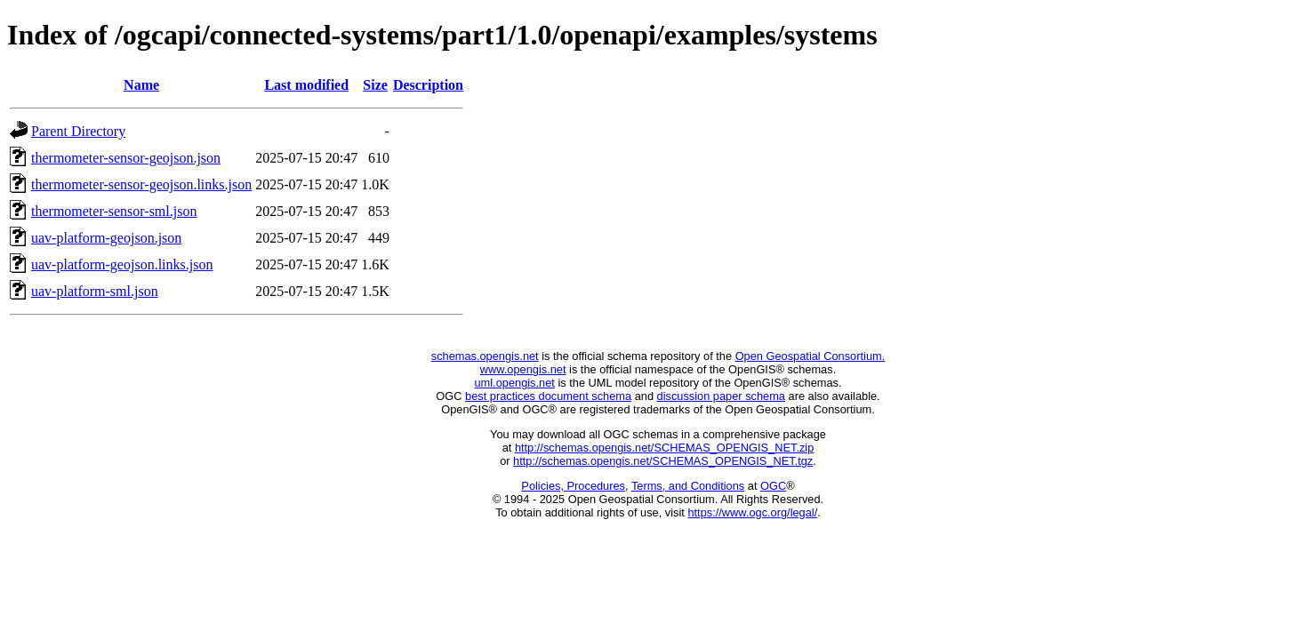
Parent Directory (78, 131)
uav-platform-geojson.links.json (122, 264)
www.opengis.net (523, 369)
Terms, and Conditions (687, 485)
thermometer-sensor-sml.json (114, 211)
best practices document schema (548, 396)
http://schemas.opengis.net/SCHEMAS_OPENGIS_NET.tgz (663, 461)
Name (141, 84)
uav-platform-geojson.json (106, 237)
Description (428, 84)
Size (375, 84)
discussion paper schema (721, 396)
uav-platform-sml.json (94, 291)
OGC (773, 485)
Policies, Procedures (573, 485)
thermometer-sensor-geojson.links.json (141, 184)
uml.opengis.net (515, 382)
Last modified (306, 84)
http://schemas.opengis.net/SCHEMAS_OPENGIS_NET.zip (664, 447)
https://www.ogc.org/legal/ (752, 512)
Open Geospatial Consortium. (810, 356)
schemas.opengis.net (485, 356)
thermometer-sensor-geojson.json (126, 157)
